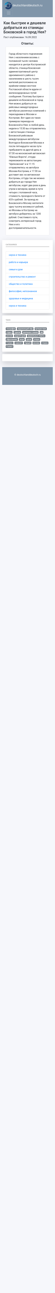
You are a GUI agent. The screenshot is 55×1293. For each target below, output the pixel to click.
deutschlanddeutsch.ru (24, 5)
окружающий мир (25, 329)
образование (11, 339)
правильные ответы (36, 336)
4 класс (9, 347)
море (22, 339)
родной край (20, 336)
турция (28, 343)
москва (36, 343)
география (10, 329)
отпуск (37, 339)
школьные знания (30, 332)
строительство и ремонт (22, 276)
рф (41, 332)
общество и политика (21, 284)
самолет (18, 343)
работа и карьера (18, 262)
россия (9, 336)
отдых (9, 332)
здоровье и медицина (21, 298)
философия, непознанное (23, 291)
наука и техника (17, 255)
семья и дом (16, 269)
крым (29, 339)
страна (45, 343)
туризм (17, 332)
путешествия (40, 329)
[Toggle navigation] (9, 13)
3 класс (9, 343)
